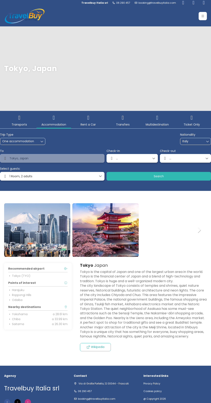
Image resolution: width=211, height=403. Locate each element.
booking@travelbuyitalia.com (157, 3)
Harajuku (16, 290)
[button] (12, 230)
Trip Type (6, 135)
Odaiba (15, 299)
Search (159, 176)
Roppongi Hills (19, 295)
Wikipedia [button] (95, 347)
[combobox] (192, 141)
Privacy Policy (151, 383)
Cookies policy (152, 391)
